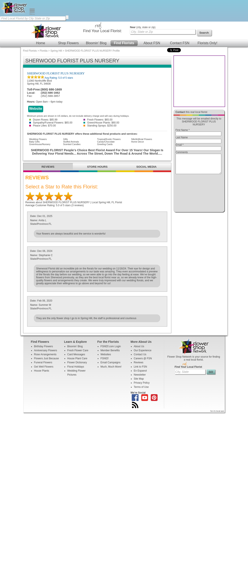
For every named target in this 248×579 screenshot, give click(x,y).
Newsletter (140, 374)
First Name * (183, 130)
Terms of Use (141, 387)
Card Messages (76, 354)
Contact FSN (179, 43)
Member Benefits (110, 350)
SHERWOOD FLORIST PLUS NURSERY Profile (92, 50)
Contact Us (140, 354)
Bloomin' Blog (96, 43)
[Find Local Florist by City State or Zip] (33, 18)
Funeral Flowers (43, 362)
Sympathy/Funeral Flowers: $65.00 (50, 122)
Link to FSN (140, 366)
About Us (139, 346)
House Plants (41, 370)
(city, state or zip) (142, 27)
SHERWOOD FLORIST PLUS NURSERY (56, 73)
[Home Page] (14, 13)
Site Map (139, 378)
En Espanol (140, 370)
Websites (106, 354)
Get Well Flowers (43, 366)
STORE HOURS (97, 166)
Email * (180, 144)
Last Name (182, 137)
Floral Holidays (75, 366)
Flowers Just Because (46, 358)
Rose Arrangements (45, 354)
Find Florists (124, 43)
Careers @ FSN (143, 358)
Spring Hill (56, 50)
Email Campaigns (111, 362)
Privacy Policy (142, 382)
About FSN (152, 43)
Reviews (138, 362)
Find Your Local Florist (188, 366)
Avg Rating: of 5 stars (58, 77)
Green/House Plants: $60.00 (101, 122)
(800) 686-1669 (51, 89)
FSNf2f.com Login (111, 346)
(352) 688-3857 (50, 95)
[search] (67, 17)
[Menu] (32, 13)
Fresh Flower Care (77, 350)
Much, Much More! (111, 366)
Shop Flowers (68, 43)
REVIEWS (48, 166)
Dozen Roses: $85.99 (43, 119)
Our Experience (142, 350)
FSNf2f (104, 358)
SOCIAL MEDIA (146, 166)
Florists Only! (207, 43)
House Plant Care (77, 358)
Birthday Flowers (43, 346)
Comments (182, 152)
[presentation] (198, 194)
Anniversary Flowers (45, 350)
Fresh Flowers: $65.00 (97, 119)
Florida (44, 50)
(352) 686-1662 (50, 92)
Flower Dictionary (77, 362)
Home (40, 43)
